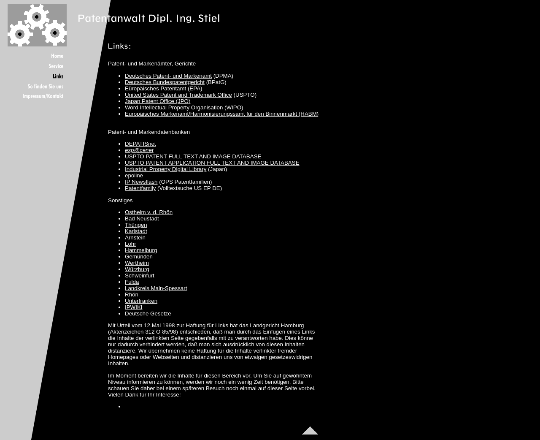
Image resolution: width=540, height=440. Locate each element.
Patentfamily (140, 188)
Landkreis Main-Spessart (156, 288)
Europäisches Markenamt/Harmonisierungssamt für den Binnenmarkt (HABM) (222, 114)
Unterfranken (141, 301)
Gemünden (139, 256)
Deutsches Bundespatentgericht (165, 82)
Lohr (130, 244)
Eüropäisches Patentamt (155, 88)
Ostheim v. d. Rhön (149, 212)
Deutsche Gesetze (148, 313)
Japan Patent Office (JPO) (157, 101)
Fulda (132, 282)
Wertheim (137, 263)
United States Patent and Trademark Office (178, 95)
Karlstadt (136, 231)
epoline (134, 175)
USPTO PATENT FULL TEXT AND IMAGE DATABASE (193, 156)
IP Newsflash (141, 182)
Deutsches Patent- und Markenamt (168, 76)
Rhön (131, 294)
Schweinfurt (139, 275)
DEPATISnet (140, 144)
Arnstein (135, 237)
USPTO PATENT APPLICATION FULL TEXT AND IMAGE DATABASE (212, 163)
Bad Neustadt (142, 218)
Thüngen (136, 225)
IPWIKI (133, 307)
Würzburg (137, 269)
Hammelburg (141, 250)
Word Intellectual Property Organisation (174, 107)
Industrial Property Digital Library (165, 169)
